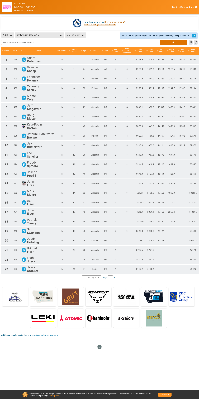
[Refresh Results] (196, 42)
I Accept (164, 394)
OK (194, 35)
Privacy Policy (55, 396)
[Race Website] (8, 7)
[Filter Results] (191, 42)
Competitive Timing (114, 22)
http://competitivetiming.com (45, 335)
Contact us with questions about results (100, 25)
